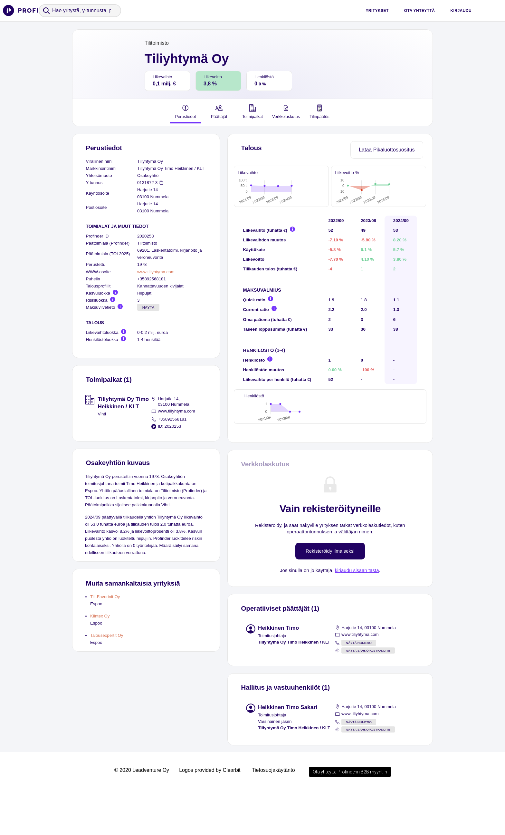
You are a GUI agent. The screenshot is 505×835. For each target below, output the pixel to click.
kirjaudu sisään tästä (357, 615)
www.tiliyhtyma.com (156, 271)
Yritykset (377, 10)
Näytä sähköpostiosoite (368, 695)
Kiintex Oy (100, 616)
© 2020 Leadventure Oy (141, 815)
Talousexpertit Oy (106, 635)
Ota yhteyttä (419, 10)
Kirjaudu (461, 10)
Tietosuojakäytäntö (273, 815)
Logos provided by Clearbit (209, 815)
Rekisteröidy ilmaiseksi (330, 596)
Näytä (148, 307)
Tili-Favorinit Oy (105, 596)
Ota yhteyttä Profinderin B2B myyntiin (350, 817)
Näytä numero (359, 688)
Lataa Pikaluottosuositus (386, 149)
